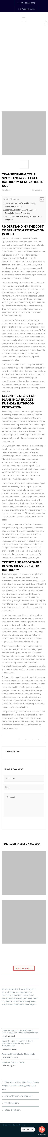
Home (7, 84)
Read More (7, 1009)
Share (8, 738)
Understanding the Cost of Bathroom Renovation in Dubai (20, 205)
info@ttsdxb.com (26, 9)
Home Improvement (21, 84)
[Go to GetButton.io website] (42, 1134)
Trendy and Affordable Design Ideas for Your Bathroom (23, 218)
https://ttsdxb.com (13, 1110)
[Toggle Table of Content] (40, 199)
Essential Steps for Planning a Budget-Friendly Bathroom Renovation (21, 211)
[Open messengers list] (42, 1129)
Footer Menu (24, 968)
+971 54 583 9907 (26, 3)
